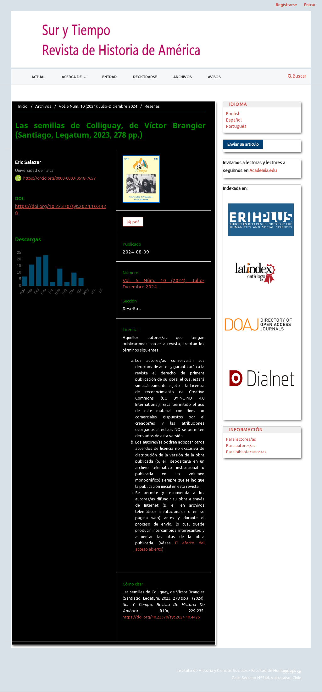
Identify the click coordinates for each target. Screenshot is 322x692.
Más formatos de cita (146, 629)
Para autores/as (240, 445)
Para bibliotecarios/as (246, 452)
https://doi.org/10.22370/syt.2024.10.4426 (161, 617)
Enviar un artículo (243, 144)
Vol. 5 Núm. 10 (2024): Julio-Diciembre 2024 (98, 106)
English (233, 113)
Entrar (109, 77)
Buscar (297, 76)
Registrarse (145, 77)
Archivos (182, 77)
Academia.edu (263, 170)
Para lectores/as (241, 439)
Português (236, 126)
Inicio (23, 106)
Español (234, 120)
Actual (38, 77)
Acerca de (72, 77)
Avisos (214, 77)
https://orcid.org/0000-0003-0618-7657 (59, 178)
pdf (135, 222)
